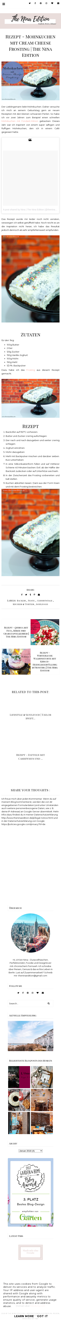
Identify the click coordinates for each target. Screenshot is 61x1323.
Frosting (31, 370)
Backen (21, 600)
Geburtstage (45, 600)
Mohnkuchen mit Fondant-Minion (19, 121)
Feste (31, 600)
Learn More (24, 1316)
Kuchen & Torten (23, 604)
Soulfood (42, 604)
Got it (42, 1316)
